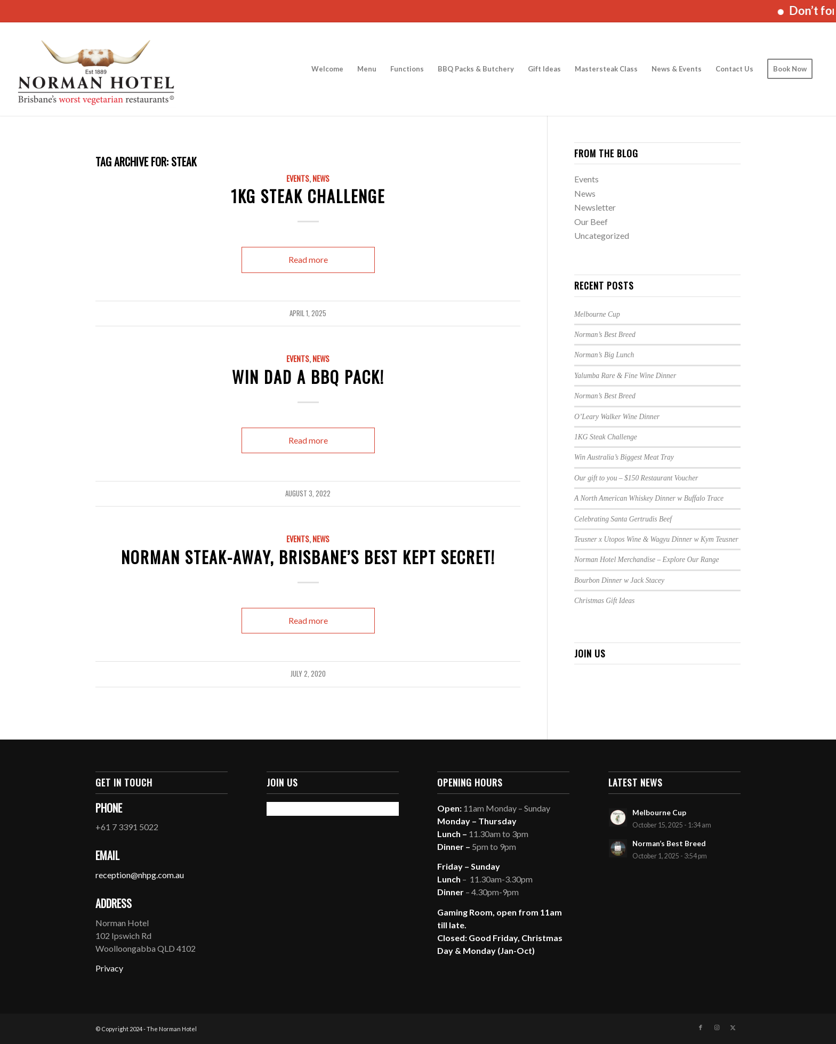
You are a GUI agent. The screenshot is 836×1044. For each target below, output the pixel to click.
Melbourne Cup (597, 314)
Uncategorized (601, 235)
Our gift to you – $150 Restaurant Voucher (636, 478)
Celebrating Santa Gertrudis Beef (623, 519)
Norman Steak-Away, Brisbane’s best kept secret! (308, 557)
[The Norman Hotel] (96, 69)
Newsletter (595, 207)
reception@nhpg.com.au (139, 875)
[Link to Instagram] (717, 1027)
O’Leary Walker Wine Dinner (617, 417)
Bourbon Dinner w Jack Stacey (619, 580)
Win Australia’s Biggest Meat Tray (624, 457)
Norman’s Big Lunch (604, 355)
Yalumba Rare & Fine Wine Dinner (625, 376)
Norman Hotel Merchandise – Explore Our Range (646, 560)
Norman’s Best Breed (605, 335)
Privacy (109, 968)
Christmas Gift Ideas (604, 601)
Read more (308, 259)
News (320, 178)
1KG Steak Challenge (308, 196)
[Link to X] (733, 1027)
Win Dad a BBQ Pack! (308, 377)
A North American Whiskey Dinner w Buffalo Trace (649, 498)
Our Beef (591, 221)
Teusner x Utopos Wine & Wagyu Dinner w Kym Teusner (656, 539)
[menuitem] (327, 69)
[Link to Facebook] (701, 1027)
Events (297, 178)
